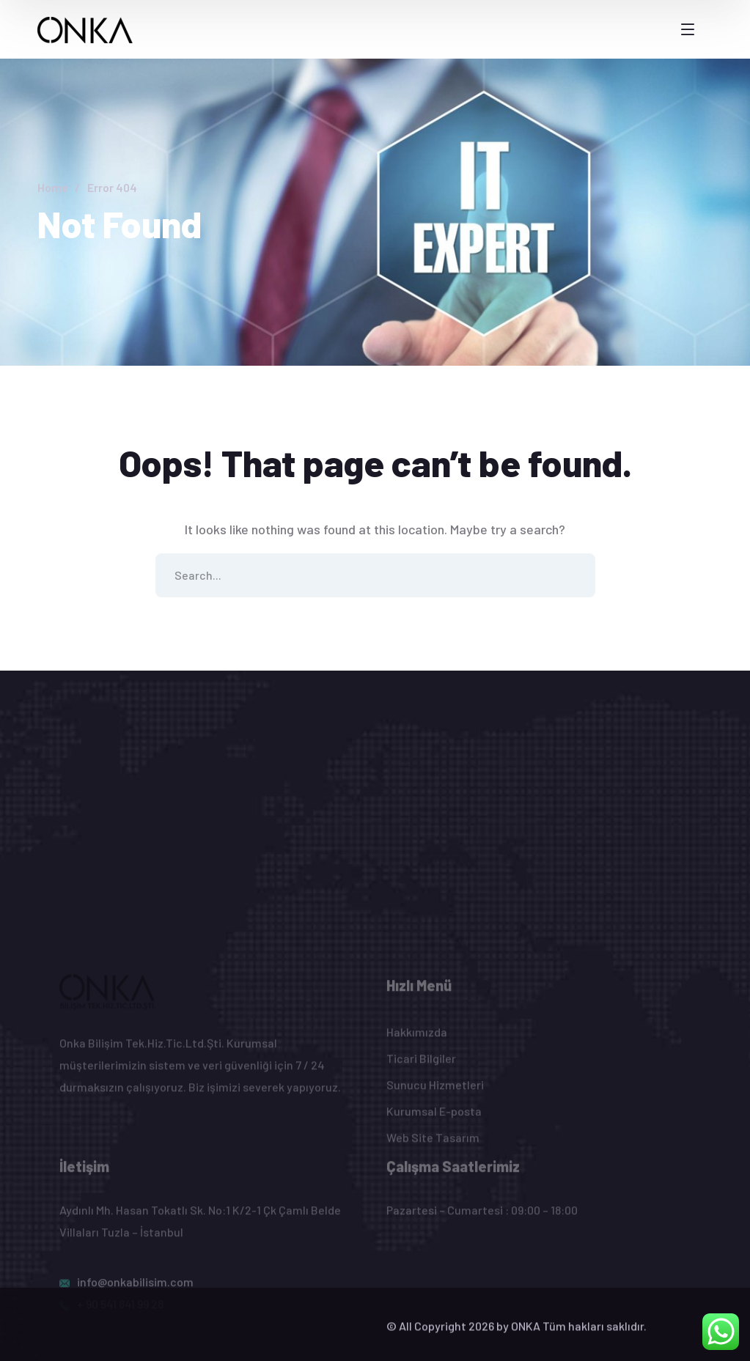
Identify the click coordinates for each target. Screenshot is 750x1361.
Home (52, 187)
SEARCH (573, 575)
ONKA (525, 1335)
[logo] (85, 29)
